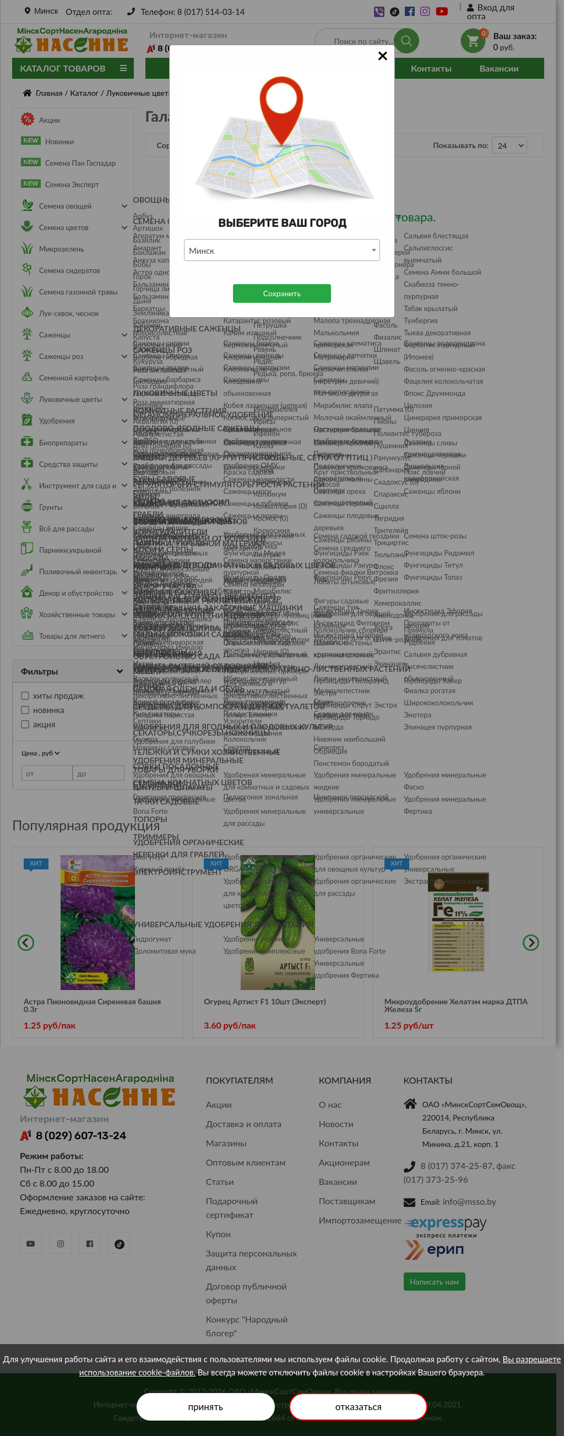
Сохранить (282, 293)
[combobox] (282, 250)
